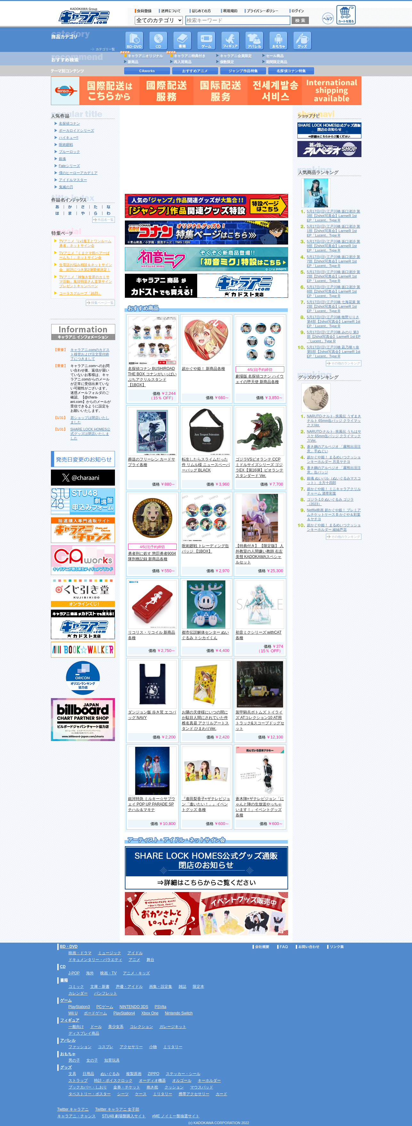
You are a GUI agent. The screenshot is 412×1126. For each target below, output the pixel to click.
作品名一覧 (106, 219)
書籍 (182, 40)
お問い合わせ (307, 947)
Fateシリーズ (69, 166)
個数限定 (227, 62)
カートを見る (346, 14)
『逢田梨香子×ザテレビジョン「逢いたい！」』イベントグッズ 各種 (206, 804)
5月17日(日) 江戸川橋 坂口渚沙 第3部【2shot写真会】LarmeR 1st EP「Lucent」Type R (333, 215)
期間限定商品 (276, 62)
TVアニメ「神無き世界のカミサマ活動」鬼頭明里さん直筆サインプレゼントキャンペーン (85, 281)
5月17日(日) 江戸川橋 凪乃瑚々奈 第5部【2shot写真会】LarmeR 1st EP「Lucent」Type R (333, 351)
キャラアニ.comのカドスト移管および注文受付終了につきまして (90, 354)
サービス (202, 11)
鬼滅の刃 (66, 187)
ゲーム (66, 1000)
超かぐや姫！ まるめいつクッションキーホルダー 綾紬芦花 (334, 527)
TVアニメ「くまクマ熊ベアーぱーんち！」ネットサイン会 (84, 255)
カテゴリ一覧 (105, 49)
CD (158, 40)
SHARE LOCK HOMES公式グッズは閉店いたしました (90, 433)
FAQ (282, 947)
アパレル (254, 40)
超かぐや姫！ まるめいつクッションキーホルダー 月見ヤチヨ (334, 459)
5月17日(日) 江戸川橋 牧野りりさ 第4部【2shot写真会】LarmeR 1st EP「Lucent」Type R (333, 321)
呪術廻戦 (66, 144)
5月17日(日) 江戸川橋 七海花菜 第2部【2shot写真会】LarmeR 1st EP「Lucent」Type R (333, 306)
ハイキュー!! (68, 137)
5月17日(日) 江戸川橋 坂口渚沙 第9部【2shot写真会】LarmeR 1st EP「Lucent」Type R (333, 245)
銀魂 (62, 159)
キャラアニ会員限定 (236, 56)
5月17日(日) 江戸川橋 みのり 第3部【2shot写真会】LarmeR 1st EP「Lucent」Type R (334, 336)
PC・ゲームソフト (206, 40)
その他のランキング (345, 363)
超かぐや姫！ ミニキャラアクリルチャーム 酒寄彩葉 (334, 491)
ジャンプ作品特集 (243, 71)
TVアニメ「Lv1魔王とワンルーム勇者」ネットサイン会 (85, 243)
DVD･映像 (134, 40)
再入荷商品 (182, 62)
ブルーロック (69, 152)
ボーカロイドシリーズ (76, 130)
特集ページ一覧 (102, 302)
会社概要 (261, 947)
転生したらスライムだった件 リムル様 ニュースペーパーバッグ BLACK (206, 464)
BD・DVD (69, 946)
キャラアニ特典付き (190, 56)
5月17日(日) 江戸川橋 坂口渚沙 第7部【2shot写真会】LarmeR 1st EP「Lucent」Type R (333, 261)
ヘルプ (328, 18)
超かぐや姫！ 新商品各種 (203, 368)
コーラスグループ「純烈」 (80, 293)
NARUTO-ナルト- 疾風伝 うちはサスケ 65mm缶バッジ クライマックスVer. (334, 436)
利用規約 (229, 11)
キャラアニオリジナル (145, 56)
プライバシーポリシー (263, 11)
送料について (170, 11)
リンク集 (335, 947)
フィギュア (230, 40)
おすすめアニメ (195, 71)
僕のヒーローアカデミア (78, 173)
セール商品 (275, 56)
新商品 (133, 62)
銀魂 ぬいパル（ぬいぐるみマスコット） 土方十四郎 (334, 480)
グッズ (302, 40)
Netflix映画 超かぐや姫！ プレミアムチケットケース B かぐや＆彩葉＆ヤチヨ (334, 514)
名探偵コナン (69, 123)
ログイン (297, 11)
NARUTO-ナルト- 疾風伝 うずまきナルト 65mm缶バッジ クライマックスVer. (334, 420)
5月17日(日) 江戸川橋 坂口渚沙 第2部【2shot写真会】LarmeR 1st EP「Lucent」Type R (333, 276)
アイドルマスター (73, 180)
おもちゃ (278, 40)
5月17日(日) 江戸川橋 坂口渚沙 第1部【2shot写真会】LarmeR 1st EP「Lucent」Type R (333, 230)
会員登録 (143, 11)
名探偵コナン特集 (291, 71)
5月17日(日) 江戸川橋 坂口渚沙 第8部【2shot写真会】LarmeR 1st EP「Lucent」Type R (333, 291)
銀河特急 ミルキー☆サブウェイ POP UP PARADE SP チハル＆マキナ (151, 804)
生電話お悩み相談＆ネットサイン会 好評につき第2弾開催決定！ (85, 267)
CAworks (147, 71)
